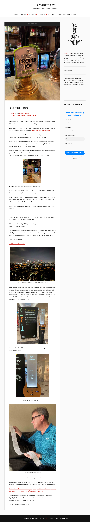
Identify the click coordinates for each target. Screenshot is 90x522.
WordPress (42, 518)
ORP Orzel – (41, 130)
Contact (52, 14)
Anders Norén (64, 518)
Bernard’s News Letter (64, 14)
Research (42, 14)
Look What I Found (23, 107)
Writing (34, 115)
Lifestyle (19, 115)
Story (24, 115)
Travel (29, 115)
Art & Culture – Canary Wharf (17, 244)
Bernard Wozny (45, 5)
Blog (74, 14)
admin (12, 113)
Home (16, 14)
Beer (14, 115)
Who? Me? (23, 14)
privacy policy (80, 157)
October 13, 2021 (24, 113)
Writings (33, 14)
